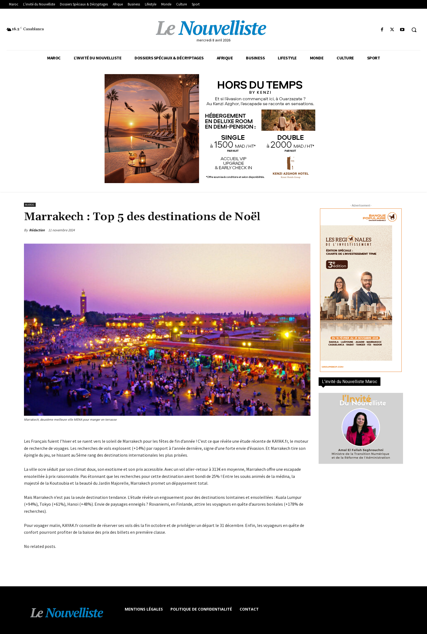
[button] (413, 29)
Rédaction (37, 230)
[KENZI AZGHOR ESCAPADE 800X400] (213, 128)
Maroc (30, 205)
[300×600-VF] (361, 290)
